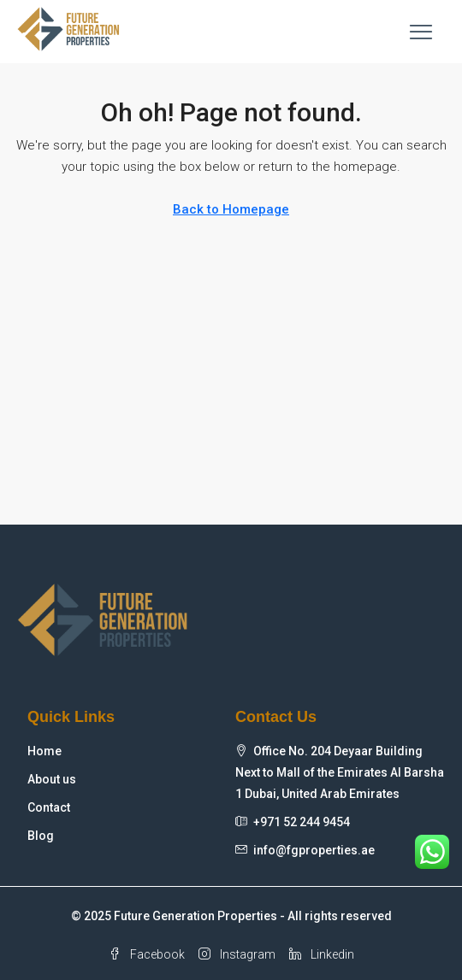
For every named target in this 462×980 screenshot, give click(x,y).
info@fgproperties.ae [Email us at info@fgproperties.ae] (314, 850)
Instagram (236, 954)
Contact (48, 807)
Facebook (147, 954)
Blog (40, 835)
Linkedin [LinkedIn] (321, 954)
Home (44, 751)
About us (51, 779)
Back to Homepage (231, 209)
